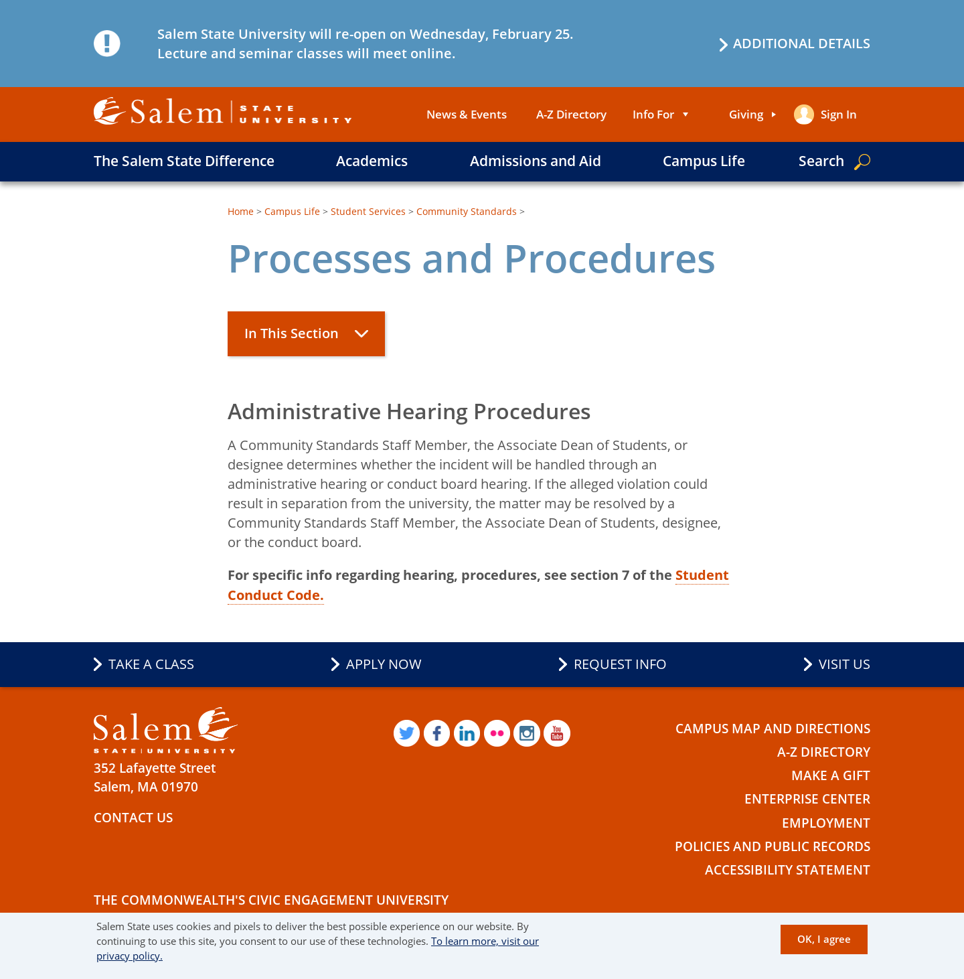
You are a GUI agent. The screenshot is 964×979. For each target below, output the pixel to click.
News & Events (466, 114)
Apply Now (384, 663)
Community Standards (466, 211)
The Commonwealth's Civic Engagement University (271, 899)
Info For (653, 114)
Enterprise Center (807, 798)
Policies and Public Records (772, 845)
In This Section (291, 333)
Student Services (368, 211)
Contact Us (133, 816)
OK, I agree (824, 939)
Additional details (801, 44)
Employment (826, 821)
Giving (746, 114)
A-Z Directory (571, 114)
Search (821, 160)
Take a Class (151, 663)
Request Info (620, 663)
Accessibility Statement (787, 868)
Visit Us (844, 663)
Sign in (839, 114)
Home (241, 211)
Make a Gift (830, 774)
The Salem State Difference (184, 160)
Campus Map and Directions (772, 727)
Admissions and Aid (535, 160)
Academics (372, 160)
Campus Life (704, 160)
